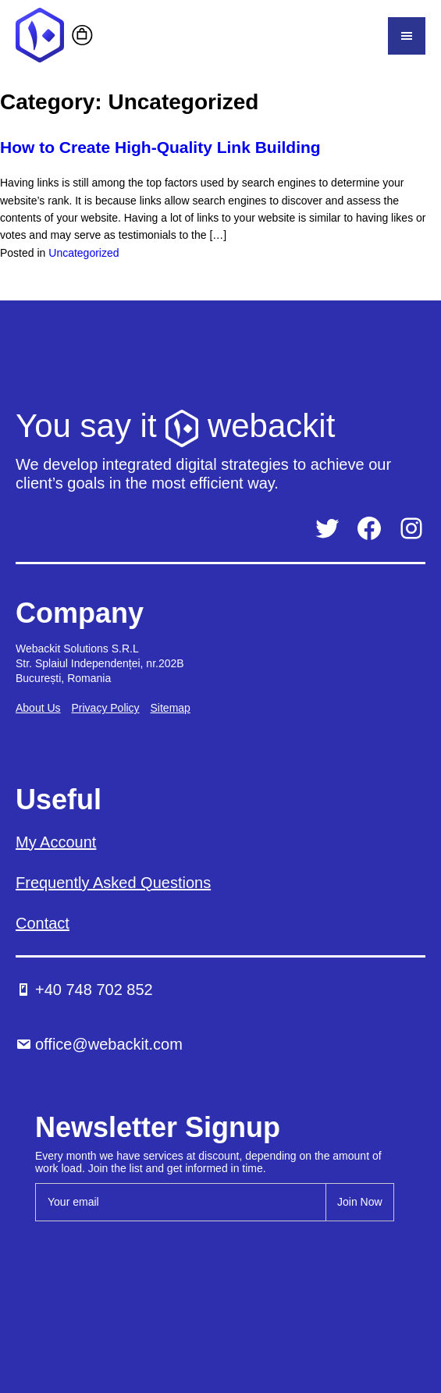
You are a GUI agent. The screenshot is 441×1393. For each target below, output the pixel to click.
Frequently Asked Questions (113, 882)
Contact (42, 923)
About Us (38, 708)
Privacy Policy (105, 708)
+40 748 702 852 (84, 989)
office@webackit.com (99, 1044)
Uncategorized (83, 253)
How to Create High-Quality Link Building (160, 147)
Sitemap (170, 708)
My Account (56, 842)
